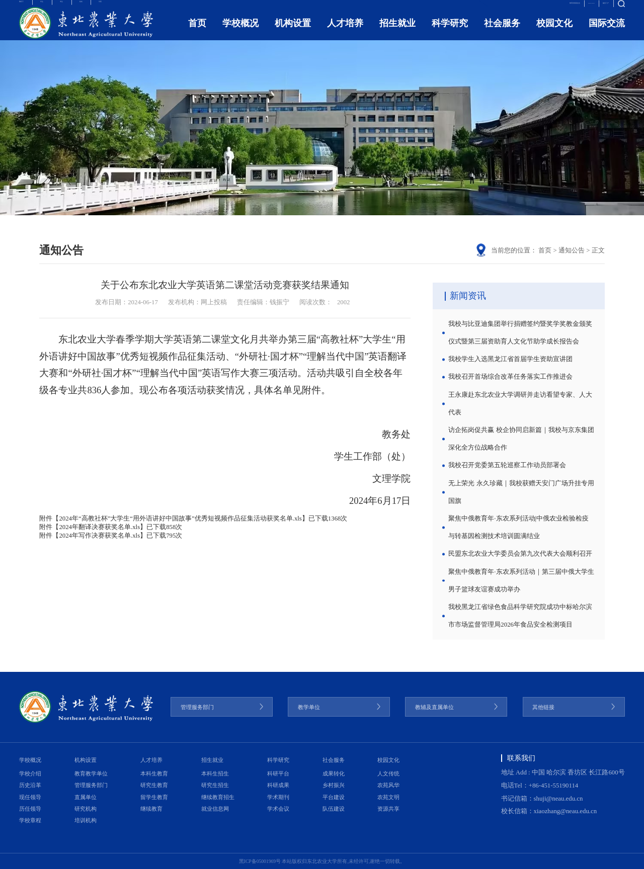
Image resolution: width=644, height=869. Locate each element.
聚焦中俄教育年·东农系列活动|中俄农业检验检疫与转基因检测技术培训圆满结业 (518, 527)
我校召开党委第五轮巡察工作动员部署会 (507, 465)
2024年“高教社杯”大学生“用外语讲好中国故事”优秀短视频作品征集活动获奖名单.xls (180, 518)
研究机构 (85, 809)
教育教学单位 (91, 773)
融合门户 (595, 8)
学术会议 (278, 809)
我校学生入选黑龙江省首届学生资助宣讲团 (510, 359)
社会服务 (502, 33)
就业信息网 (215, 809)
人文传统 (388, 773)
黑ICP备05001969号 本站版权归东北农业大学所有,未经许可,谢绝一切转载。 (322, 861)
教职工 (29, 8)
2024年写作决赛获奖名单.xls (99, 535)
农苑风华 (388, 785)
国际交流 (607, 33)
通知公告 (571, 250)
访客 (155, 8)
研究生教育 (154, 785)
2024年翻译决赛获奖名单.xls (99, 527)
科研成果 (278, 785)
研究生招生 (215, 785)
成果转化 (334, 773)
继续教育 (151, 809)
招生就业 (397, 33)
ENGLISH (558, 8)
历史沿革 (30, 785)
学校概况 (240, 33)
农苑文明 (388, 797)
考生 (94, 8)
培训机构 (85, 820)
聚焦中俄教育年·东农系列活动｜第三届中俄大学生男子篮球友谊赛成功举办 (521, 580)
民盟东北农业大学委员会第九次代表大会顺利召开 (520, 553)
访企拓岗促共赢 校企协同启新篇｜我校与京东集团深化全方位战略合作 (521, 438)
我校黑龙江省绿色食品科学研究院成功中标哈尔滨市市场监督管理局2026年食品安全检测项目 (520, 615)
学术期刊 (278, 797)
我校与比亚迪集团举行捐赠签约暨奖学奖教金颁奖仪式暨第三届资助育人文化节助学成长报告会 (520, 332)
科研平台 (278, 773)
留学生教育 (154, 797)
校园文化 (554, 33)
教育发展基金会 (512, 8)
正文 (598, 250)
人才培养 (345, 33)
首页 (197, 33)
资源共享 (388, 809)
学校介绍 (30, 773)
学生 (63, 8)
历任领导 (30, 809)
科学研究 (450, 33)
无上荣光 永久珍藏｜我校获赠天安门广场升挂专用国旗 (521, 492)
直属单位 (85, 797)
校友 (124, 8)
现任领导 (30, 797)
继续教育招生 (217, 797)
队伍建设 (334, 809)
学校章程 (30, 820)
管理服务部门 (91, 785)
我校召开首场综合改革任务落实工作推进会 (510, 376)
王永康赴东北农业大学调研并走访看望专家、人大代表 (520, 403)
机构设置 (293, 33)
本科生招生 (215, 773)
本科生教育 (154, 773)
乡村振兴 (334, 785)
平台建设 (334, 797)
